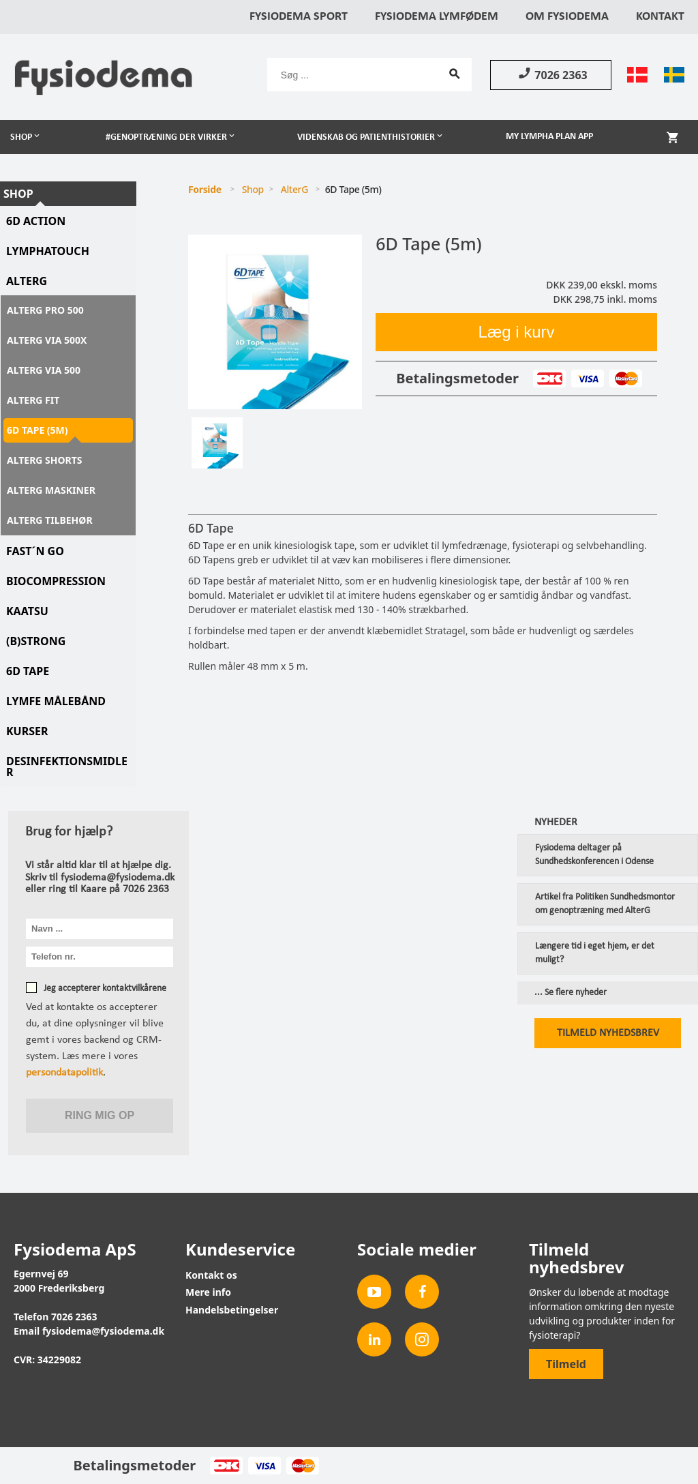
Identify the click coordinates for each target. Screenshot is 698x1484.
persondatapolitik (64, 1072)
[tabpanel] (275, 322)
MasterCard (625, 378)
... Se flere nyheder (570, 993)
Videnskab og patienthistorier (366, 137)
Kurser (27, 731)
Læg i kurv (517, 332)
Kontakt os (211, 1274)
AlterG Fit (33, 400)
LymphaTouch (47, 250)
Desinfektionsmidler (66, 767)
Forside (205, 189)
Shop (21, 137)
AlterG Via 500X (47, 339)
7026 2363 (550, 74)
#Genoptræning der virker (166, 137)
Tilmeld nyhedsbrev (608, 1033)
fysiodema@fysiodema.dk (103, 1330)
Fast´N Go (35, 551)
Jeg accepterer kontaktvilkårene (105, 988)
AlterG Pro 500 (45, 309)
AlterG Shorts (44, 460)
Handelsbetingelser (231, 1309)
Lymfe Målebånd (56, 701)
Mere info (208, 1292)
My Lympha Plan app (549, 137)
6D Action (35, 220)
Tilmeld (566, 1363)
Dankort (549, 378)
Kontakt (660, 16)
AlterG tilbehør (50, 520)
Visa (587, 378)
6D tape (27, 671)
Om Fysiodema (567, 16)
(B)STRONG (35, 641)
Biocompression (56, 581)
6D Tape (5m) (37, 430)
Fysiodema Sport (298, 16)
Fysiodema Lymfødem (436, 16)
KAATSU (27, 611)
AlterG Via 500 (43, 369)
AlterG (26, 280)
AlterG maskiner (51, 490)
